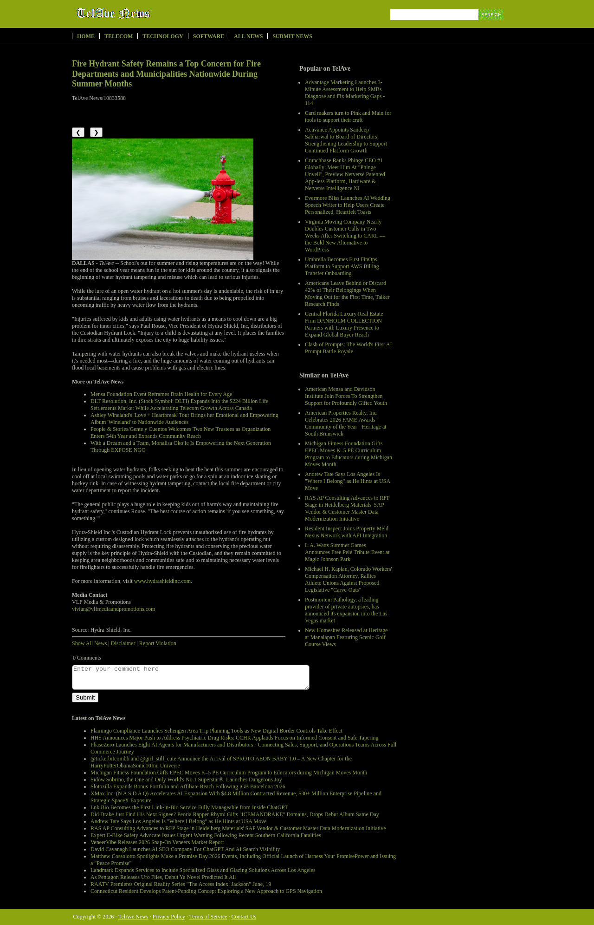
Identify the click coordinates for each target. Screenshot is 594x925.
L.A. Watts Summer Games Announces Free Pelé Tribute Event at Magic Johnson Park (347, 552)
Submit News (292, 36)
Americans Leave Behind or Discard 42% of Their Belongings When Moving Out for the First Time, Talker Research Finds (347, 293)
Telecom (118, 36)
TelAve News (140, 13)
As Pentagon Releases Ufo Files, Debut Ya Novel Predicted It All (163, 877)
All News (248, 36)
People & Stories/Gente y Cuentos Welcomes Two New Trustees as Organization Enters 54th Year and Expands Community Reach (180, 432)
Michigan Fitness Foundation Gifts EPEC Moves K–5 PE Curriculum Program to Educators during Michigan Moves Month (348, 454)
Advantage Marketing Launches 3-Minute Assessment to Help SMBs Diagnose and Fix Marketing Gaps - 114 (345, 92)
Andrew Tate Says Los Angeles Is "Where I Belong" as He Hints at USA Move (347, 481)
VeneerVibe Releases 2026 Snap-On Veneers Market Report (157, 842)
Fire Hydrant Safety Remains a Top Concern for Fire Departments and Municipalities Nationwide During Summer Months (166, 73)
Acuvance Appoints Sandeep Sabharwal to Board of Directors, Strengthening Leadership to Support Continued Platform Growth (346, 140)
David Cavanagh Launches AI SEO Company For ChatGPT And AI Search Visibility (185, 849)
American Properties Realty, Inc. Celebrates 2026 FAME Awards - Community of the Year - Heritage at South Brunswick (346, 423)
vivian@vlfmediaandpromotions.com (113, 609)
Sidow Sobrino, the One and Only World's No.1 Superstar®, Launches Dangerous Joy (186, 779)
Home (86, 36)
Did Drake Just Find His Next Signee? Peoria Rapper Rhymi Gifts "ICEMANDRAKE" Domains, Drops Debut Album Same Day (234, 814)
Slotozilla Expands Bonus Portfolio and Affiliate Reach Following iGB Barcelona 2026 (187, 786)
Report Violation (157, 643)
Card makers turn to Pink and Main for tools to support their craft (348, 116)
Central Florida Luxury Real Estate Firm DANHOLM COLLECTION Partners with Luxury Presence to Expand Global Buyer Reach (344, 324)
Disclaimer (123, 643)
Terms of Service (208, 916)
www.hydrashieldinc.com (162, 581)
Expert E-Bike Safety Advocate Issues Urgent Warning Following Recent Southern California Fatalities (205, 835)
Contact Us (244, 916)
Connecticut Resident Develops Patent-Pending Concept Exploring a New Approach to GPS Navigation (206, 891)
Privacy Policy (169, 916)
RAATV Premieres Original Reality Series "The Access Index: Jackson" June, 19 (180, 884)
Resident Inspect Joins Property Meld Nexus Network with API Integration (346, 532)
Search (492, 25)
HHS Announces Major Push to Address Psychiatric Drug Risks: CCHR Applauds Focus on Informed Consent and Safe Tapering (234, 737)
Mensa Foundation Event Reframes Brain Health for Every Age (161, 394)
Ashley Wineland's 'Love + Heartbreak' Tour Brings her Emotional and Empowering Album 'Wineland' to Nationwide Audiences (184, 418)
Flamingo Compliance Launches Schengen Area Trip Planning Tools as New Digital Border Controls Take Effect (216, 730)
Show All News (89, 643)
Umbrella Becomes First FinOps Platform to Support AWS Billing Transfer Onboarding (342, 266)
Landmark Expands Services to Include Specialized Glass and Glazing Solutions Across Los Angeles (203, 870)
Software (208, 36)
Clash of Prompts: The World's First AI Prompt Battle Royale (348, 348)
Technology (162, 36)
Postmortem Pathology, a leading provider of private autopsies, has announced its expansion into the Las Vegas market (346, 610)
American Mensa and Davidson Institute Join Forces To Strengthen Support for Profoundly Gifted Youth (346, 396)
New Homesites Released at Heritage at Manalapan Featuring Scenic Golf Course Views (346, 637)
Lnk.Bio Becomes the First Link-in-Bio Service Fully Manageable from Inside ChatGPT (189, 807)
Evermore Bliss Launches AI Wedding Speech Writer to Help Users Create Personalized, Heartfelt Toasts (347, 205)
